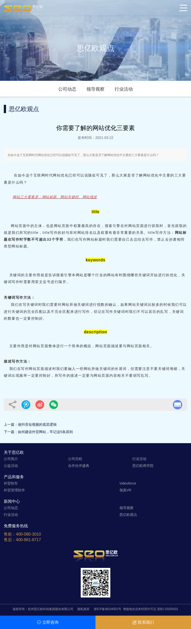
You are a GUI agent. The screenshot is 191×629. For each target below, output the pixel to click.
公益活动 (11, 466)
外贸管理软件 (14, 490)
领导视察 (95, 89)
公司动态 (67, 89)
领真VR (125, 490)
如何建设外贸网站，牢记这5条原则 (45, 432)
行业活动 (124, 89)
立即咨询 (47, 622)
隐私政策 (83, 609)
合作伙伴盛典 (78, 466)
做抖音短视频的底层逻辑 (37, 424)
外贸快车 (11, 483)
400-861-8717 (28, 540)
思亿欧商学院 (142, 466)
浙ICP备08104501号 (107, 609)
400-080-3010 (28, 534)
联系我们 (143, 622)
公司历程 (75, 459)
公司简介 (11, 459)
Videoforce (127, 483)
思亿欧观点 (128, 515)
